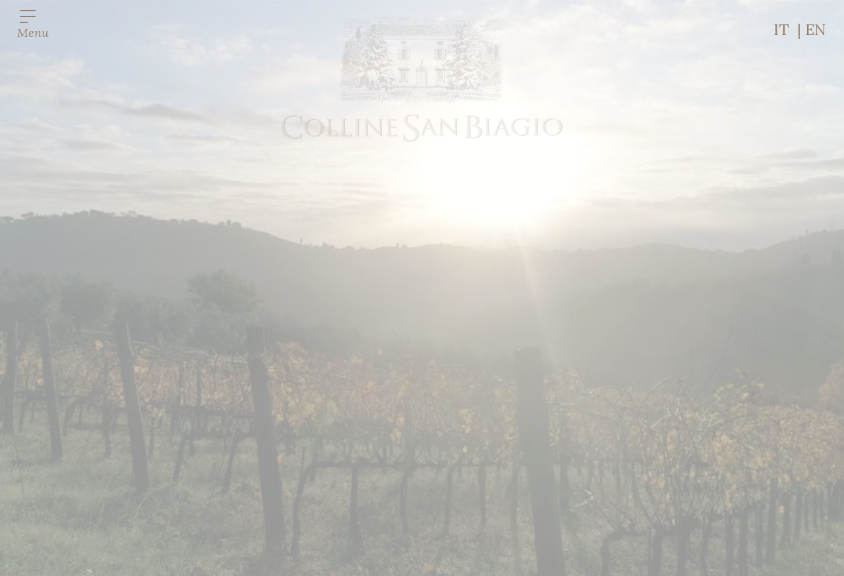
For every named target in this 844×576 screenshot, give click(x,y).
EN (815, 29)
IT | (789, 29)
